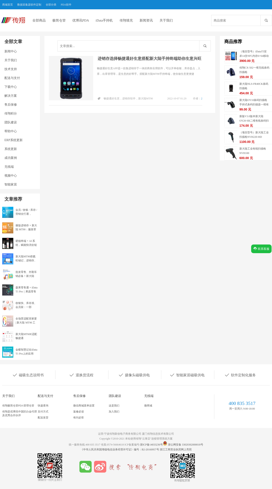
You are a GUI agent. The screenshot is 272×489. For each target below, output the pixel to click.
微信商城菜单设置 (84, 405)
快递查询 (43, 405)
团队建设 (10, 122)
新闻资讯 (146, 20)
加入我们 (114, 411)
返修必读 (78, 411)
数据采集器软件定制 (29, 4)
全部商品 (39, 20)
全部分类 (51, 4)
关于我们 (166, 20)
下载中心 (10, 87)
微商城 (148, 405)
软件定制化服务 (240, 374)
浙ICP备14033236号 (151, 444)
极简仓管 (59, 20)
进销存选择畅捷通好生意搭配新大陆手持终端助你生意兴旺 (149, 58)
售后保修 (10, 104)
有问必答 (78, 417)
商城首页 (7, 4)
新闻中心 (10, 51)
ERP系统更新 (13, 140)
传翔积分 (10, 113)
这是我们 (114, 405)
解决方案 (10, 95)
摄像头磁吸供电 (134, 374)
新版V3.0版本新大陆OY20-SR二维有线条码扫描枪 (254, 121)
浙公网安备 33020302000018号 (185, 444)
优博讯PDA (80, 20)
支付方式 (43, 411)
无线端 (9, 166)
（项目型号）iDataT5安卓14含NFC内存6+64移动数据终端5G (254, 56)
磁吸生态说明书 (28, 374)
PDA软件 (66, 4)
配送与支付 (12, 78)
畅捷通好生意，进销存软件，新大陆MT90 (128, 98)
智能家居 (10, 184)
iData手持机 (104, 20)
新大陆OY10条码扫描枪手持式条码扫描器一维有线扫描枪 (254, 104)
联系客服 (261, 248)
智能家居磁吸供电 (187, 374)
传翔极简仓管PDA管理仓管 (18, 405)
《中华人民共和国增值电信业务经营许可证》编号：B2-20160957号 (120, 449)
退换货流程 (81, 374)
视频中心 (10, 175)
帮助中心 (10, 131)
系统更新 (10, 149)
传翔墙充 (126, 20)
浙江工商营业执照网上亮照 (176, 449)
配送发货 (43, 417)
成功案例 (10, 158)
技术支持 (10, 69)
